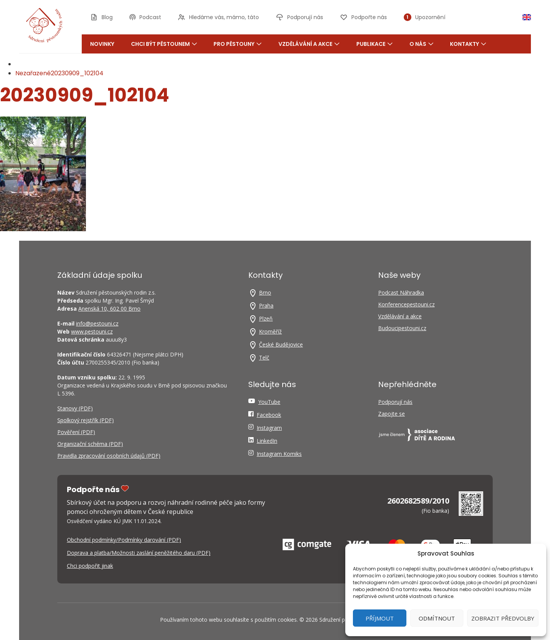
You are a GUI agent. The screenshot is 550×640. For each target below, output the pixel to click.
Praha (266, 305)
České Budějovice (281, 344)
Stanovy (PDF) (75, 408)
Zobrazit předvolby (502, 618)
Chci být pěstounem (164, 44)
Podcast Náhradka (401, 292)
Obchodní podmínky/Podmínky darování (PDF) (124, 539)
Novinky (102, 44)
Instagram (269, 427)
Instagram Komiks (279, 453)
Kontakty (468, 44)
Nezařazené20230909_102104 (59, 73)
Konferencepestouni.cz (406, 304)
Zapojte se (391, 413)
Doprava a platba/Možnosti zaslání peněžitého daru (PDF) (138, 552)
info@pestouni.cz (97, 323)
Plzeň (266, 318)
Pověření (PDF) (76, 432)
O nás (421, 44)
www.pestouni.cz (92, 331)
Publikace (374, 44)
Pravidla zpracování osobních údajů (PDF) (108, 455)
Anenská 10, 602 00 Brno (109, 308)
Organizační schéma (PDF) (90, 443)
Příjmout (380, 618)
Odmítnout (437, 618)
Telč (264, 357)
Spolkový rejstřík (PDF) (85, 420)
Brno (265, 292)
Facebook (269, 414)
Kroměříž (270, 331)
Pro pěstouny (238, 44)
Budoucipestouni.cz (402, 328)
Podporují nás (395, 401)
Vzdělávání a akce (309, 44)
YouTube (269, 401)
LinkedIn (267, 440)
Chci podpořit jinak (90, 565)
